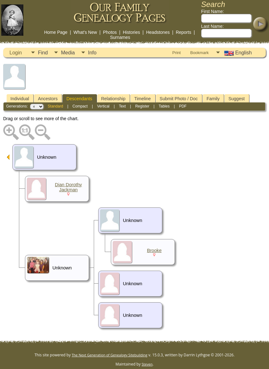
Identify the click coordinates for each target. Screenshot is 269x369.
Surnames (120, 37)
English (237, 53)
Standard (55, 106)
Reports (183, 32)
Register (142, 106)
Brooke (154, 250)
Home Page (56, 32)
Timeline (142, 98)
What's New (85, 32)
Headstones (158, 32)
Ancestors (47, 98)
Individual (19, 98)
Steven (147, 364)
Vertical (103, 106)
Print (176, 52)
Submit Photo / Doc (179, 98)
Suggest (236, 98)
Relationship (113, 98)
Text (122, 106)
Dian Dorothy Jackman (68, 187)
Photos (110, 32)
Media (68, 52)
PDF (183, 106)
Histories (131, 32)
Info (92, 52)
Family (212, 98)
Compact (80, 106)
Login (15, 52)
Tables (164, 106)
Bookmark (199, 52)
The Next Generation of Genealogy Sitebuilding (109, 355)
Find (43, 52)
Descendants (79, 98)
